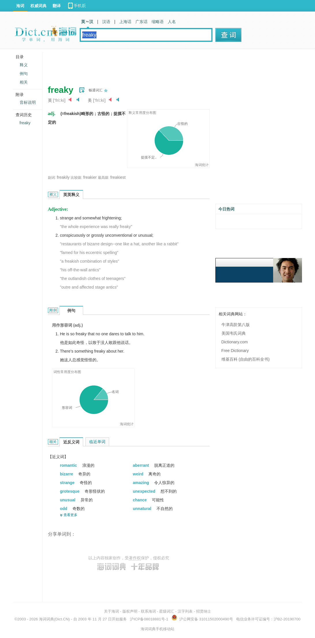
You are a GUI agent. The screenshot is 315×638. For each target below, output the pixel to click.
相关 (24, 82)
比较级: (76, 178)
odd (64, 508)
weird (138, 474)
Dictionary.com (234, 342)
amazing (141, 482)
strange (68, 482)
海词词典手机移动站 (157, 629)
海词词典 (46, 619)
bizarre (67, 474)
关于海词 (111, 611)
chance (140, 500)
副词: (52, 178)
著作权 (135, 558)
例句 (24, 73)
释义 (24, 65)
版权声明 (129, 611)
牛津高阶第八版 (235, 324)
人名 (172, 21)
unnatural (142, 508)
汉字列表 (185, 611)
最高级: (103, 178)
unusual (68, 500)
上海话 (125, 21)
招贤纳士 (203, 611)
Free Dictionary (235, 350)
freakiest (118, 177)
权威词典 (38, 5)
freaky (25, 123)
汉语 (106, 21)
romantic (69, 465)
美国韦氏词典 (233, 333)
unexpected (144, 491)
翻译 (57, 5)
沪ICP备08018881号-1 (149, 619)
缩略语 (158, 21)
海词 (20, 5)
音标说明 (28, 102)
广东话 (141, 21)
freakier (90, 177)
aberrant (141, 465)
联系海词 (148, 611)
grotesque (70, 491)
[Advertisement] (153, 65)
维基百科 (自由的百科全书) (245, 359)
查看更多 (70, 515)
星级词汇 (166, 611)
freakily (63, 177)
